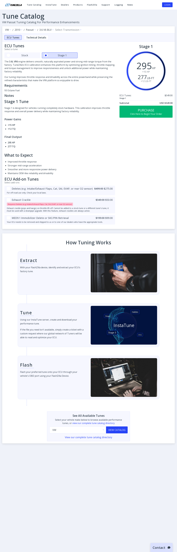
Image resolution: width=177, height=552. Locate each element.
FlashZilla (92, 6)
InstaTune (51, 6)
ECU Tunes (13, 37)
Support (105, 6)
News (130, 6)
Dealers (65, 4)
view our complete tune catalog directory (93, 423)
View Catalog (116, 430)
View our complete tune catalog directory (88, 437)
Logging (118, 6)
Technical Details (36, 37)
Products (78, 4)
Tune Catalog (34, 6)
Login (167, 4)
